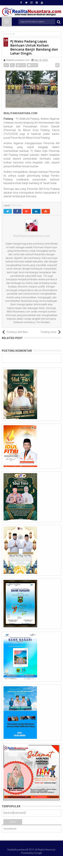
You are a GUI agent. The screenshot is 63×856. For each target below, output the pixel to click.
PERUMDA (16, 205)
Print (21, 65)
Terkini (12, 821)
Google (38, 853)
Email (32, 65)
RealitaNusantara (16, 849)
